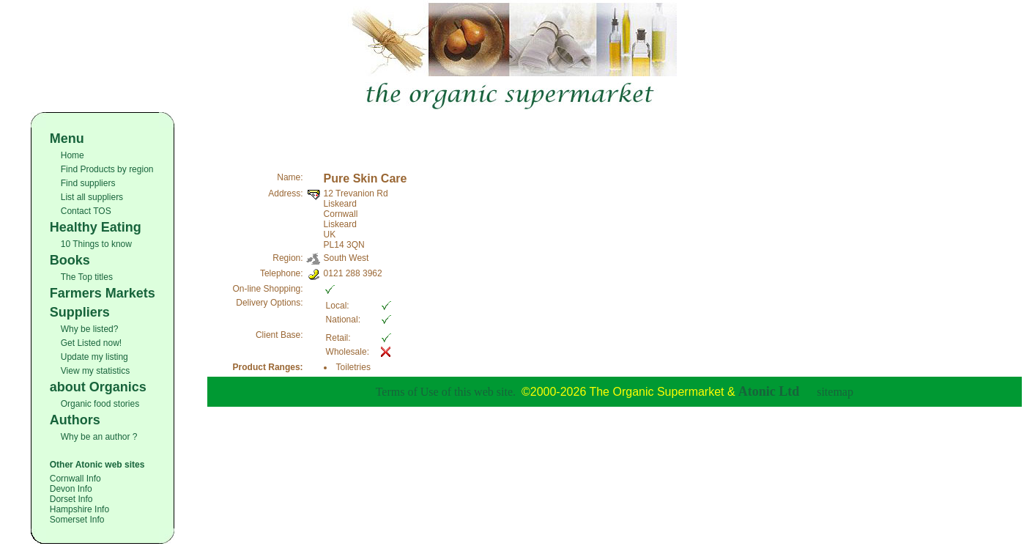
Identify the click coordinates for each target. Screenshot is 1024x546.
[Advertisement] (614, 134)
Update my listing (94, 357)
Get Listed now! (91, 343)
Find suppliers (88, 183)
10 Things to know (96, 244)
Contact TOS (86, 211)
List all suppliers (92, 197)
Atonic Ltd (769, 391)
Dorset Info (71, 499)
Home (72, 155)
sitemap (835, 391)
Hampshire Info (79, 509)
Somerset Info (77, 519)
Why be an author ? (99, 437)
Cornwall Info (75, 478)
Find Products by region (107, 169)
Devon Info (71, 489)
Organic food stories (100, 404)
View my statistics (95, 371)
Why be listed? (90, 329)
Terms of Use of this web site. (446, 391)
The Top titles (87, 277)
